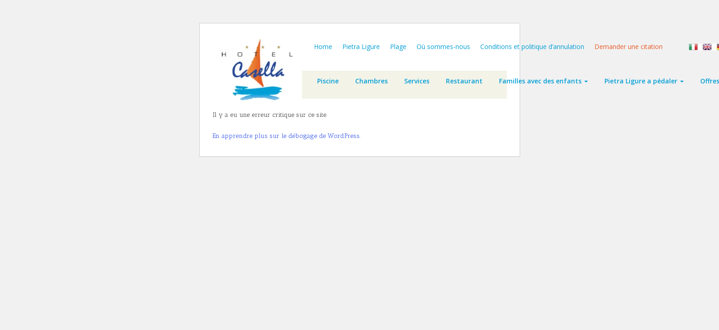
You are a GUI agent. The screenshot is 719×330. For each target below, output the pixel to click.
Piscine (328, 81)
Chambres (371, 81)
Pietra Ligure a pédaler (644, 81)
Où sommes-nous (443, 46)
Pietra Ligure (361, 46)
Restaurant (464, 81)
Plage (398, 46)
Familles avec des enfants (543, 81)
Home (323, 46)
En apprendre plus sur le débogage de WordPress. (287, 136)
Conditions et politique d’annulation (532, 46)
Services (416, 81)
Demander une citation (628, 46)
